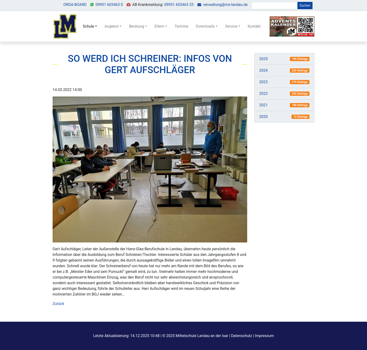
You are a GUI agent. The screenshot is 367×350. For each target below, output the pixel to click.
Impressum (264, 335)
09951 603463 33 (179, 4)
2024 (263, 70)
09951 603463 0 (109, 4)
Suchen (305, 5)
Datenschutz (241, 335)
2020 (263, 116)
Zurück (58, 303)
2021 (263, 105)
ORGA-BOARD (75, 4)
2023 (263, 82)
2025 (263, 59)
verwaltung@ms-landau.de (225, 4)
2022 (263, 93)
